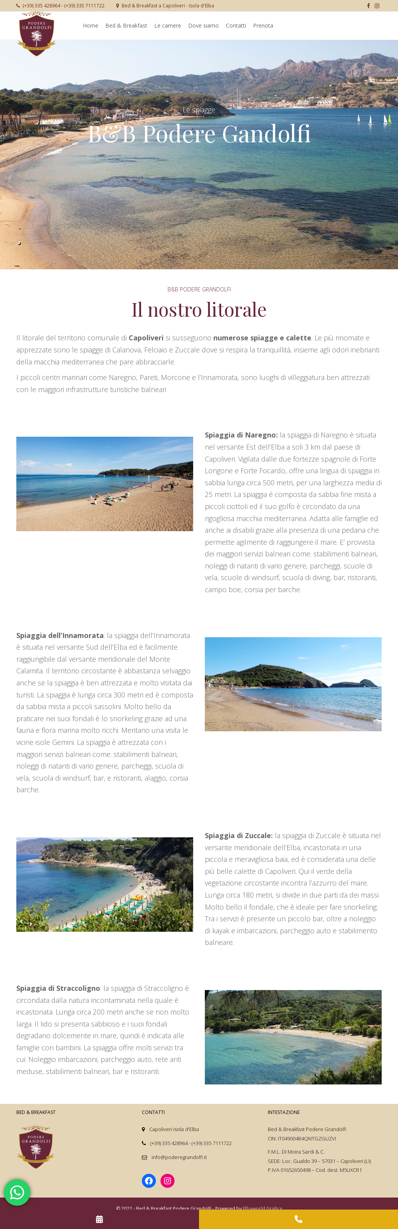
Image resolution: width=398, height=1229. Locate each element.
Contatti (236, 25)
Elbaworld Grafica (262, 1208)
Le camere (167, 25)
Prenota (263, 25)
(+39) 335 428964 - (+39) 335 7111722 (60, 5)
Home (90, 25)
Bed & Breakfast (126, 25)
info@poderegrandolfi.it (179, 1157)
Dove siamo (203, 25)
